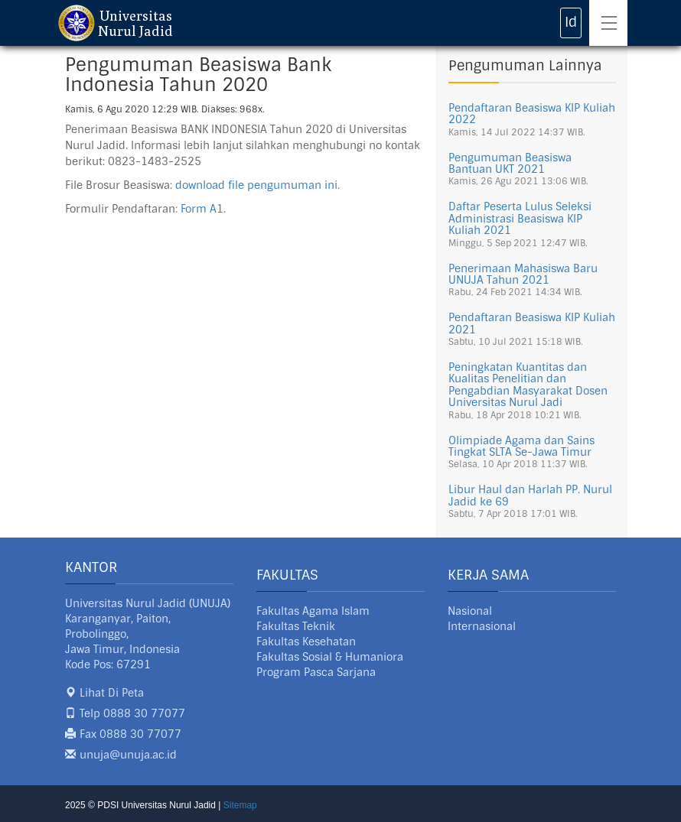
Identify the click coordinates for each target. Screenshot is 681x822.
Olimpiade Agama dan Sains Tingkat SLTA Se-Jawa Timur (521, 446)
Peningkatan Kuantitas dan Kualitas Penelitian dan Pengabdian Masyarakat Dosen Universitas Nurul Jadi (528, 384)
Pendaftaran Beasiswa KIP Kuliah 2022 (531, 113)
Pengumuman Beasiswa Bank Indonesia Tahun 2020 (198, 74)
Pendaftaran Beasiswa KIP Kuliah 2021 (531, 323)
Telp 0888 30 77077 (132, 713)
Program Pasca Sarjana (316, 672)
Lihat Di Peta (112, 693)
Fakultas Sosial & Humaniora (329, 657)
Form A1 (202, 209)
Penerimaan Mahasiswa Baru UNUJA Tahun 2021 (523, 274)
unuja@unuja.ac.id (128, 755)
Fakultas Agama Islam (313, 611)
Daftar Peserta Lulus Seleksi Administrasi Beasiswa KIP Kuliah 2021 (519, 218)
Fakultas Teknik (295, 626)
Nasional (470, 611)
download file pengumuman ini (256, 185)
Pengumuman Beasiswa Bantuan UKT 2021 (510, 163)
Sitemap (240, 805)
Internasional (482, 626)
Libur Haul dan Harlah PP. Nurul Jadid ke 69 (530, 495)
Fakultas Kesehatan (306, 641)
